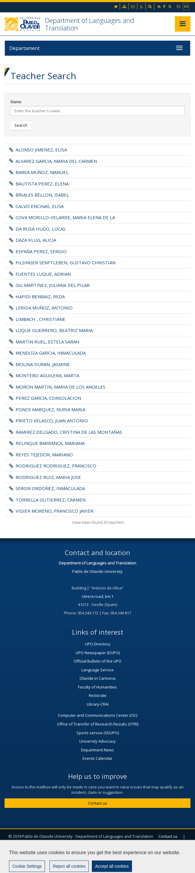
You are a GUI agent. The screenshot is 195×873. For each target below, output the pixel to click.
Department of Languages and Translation (89, 24)
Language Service (97, 670)
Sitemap (115, 850)
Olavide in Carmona (98, 678)
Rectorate (97, 695)
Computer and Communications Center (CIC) (97, 715)
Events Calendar (97, 758)
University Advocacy (97, 741)
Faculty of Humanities (97, 687)
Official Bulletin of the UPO (98, 661)
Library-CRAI (98, 704)
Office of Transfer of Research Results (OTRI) (97, 724)
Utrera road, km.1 (97, 596)
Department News (97, 750)
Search (20, 125)
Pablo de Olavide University (97, 571)
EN (186, 6)
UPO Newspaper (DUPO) (98, 652)
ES (178, 6)
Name (15, 101)
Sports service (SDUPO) (97, 732)
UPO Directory (97, 644)
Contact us (97, 803)
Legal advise (83, 850)
